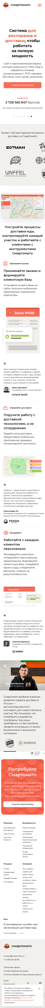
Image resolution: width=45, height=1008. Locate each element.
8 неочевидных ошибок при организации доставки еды (21, 926)
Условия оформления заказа (16, 971)
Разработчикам (10, 878)
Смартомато (16, 4)
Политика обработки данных (38, 753)
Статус (6, 869)
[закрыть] (43, 753)
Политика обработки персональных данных (23, 975)
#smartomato (9, 984)
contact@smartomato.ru (14, 956)
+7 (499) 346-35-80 (11, 960)
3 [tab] (20, 116)
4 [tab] (24, 116)
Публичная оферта (12, 967)
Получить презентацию (22, 85)
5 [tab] (27, 116)
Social (6, 981)
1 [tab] (13, 116)
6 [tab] (31, 116)
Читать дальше (10, 933)
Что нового (8, 882)
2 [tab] (17, 116)
